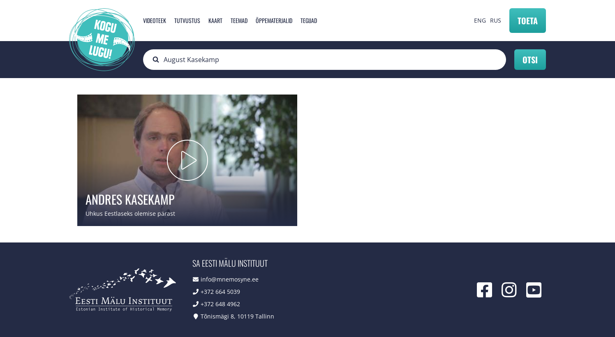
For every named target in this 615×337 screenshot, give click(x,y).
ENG (480, 20)
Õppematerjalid (274, 20)
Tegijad (309, 20)
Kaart (215, 20)
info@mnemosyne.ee (230, 279)
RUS (495, 20)
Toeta (528, 20)
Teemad (239, 20)
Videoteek (154, 20)
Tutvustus (187, 20)
